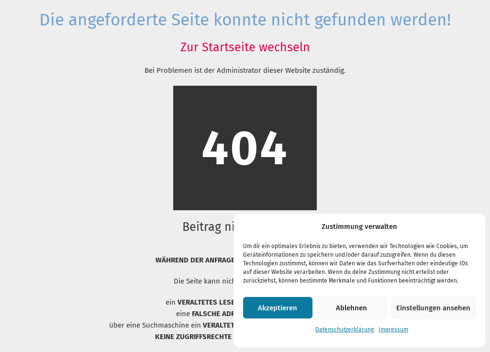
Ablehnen (351, 308)
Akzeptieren (277, 308)
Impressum (393, 329)
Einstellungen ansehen (433, 308)
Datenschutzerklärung (344, 329)
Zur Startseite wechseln (245, 47)
